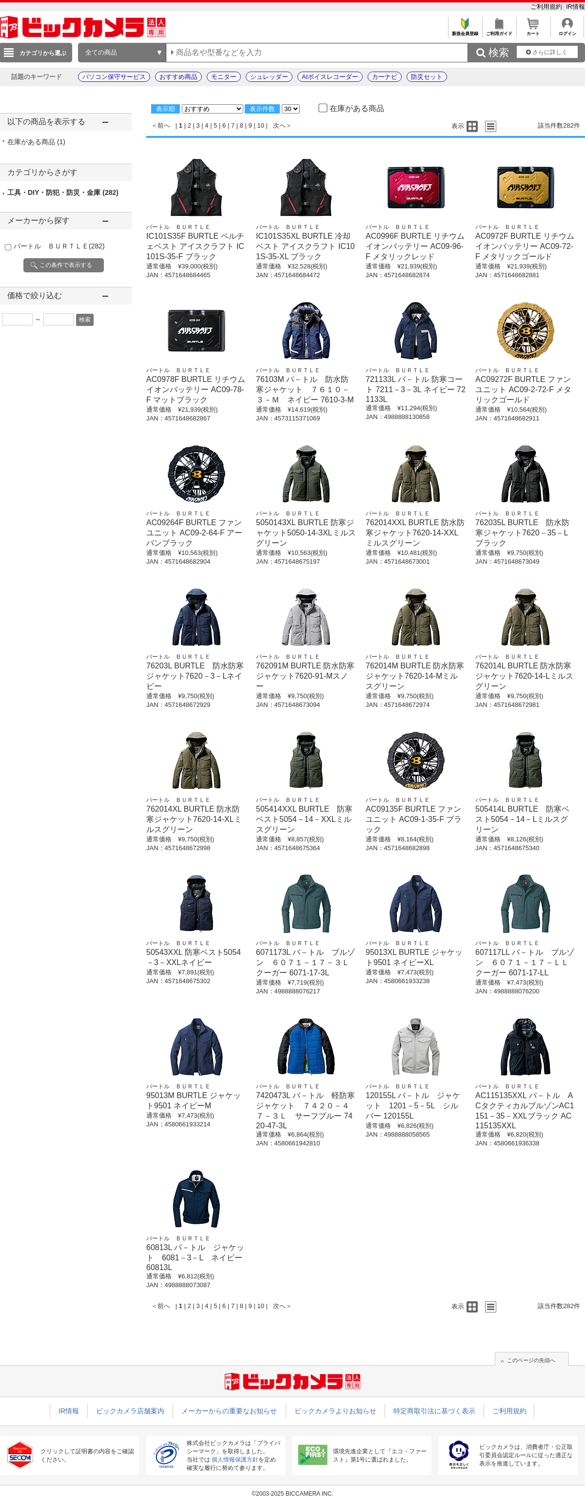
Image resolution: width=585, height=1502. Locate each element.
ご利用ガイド (499, 31)
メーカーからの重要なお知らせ (229, 1411)
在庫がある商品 (36, 142)
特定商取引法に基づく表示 (434, 1411)
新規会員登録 (465, 31)
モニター (223, 76)
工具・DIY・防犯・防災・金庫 (62, 192)
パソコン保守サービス (114, 76)
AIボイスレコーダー (330, 76)
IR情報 (575, 6)
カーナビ (384, 76)
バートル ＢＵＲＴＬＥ (59, 246)
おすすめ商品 (178, 76)
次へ (279, 125)
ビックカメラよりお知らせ (335, 1411)
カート (533, 31)
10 (260, 125)
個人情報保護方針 (235, 1459)
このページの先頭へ (531, 1360)
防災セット (427, 76)
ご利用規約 (547, 6)
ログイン (567, 31)
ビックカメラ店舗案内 (130, 1411)
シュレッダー (269, 76)
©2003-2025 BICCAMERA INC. (292, 1493)
